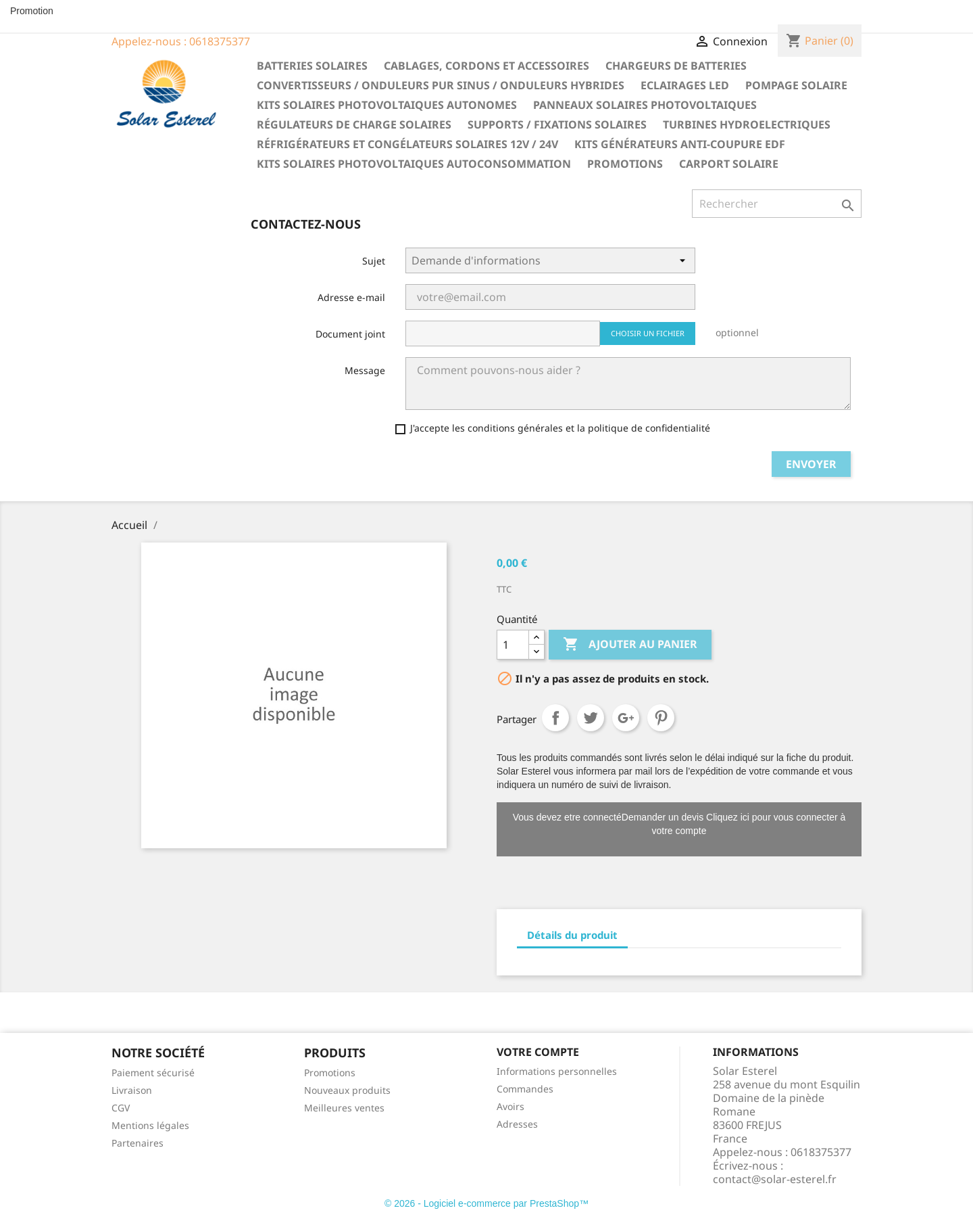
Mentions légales (150, 1125)
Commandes (525, 1088)
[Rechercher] (777, 203)
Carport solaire (728, 163)
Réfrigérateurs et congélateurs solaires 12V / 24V (407, 144)
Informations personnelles (557, 1071)
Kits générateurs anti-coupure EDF (679, 144)
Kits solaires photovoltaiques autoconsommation (414, 163)
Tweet (590, 717)
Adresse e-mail (351, 297)
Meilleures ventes (344, 1107)
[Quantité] (513, 645)
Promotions (625, 163)
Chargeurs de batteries (676, 65)
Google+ (625, 717)
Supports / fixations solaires (557, 124)
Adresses (517, 1124)
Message (365, 370)
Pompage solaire (796, 85)
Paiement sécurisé (153, 1072)
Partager (555, 717)
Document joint (350, 333)
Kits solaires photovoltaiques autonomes (387, 104)
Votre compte (538, 1051)
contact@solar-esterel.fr (775, 1179)
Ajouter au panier (630, 644)
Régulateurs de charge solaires (354, 124)
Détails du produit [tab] (572, 935)
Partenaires (137, 1142)
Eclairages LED (685, 85)
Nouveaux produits (347, 1090)
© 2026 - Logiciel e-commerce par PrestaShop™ (486, 1203)
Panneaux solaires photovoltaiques (645, 104)
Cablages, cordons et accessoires (486, 65)
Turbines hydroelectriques (746, 124)
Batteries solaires (312, 65)
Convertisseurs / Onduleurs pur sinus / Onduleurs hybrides (440, 85)
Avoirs (510, 1106)
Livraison (131, 1090)
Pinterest (660, 717)
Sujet (373, 260)
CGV (120, 1107)
